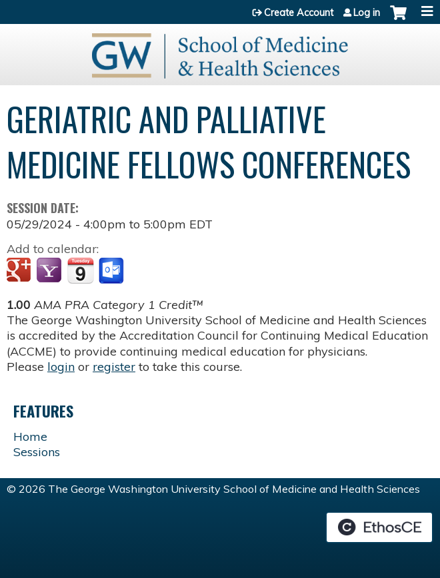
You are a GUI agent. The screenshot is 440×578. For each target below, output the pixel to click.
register (114, 366)
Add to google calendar (20, 271)
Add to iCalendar (80, 270)
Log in (366, 12)
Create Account (298, 12)
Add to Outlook (112, 271)
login (61, 366)
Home (30, 436)
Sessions (36, 451)
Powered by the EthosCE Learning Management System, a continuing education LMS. (379, 527)
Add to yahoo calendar (50, 271)
